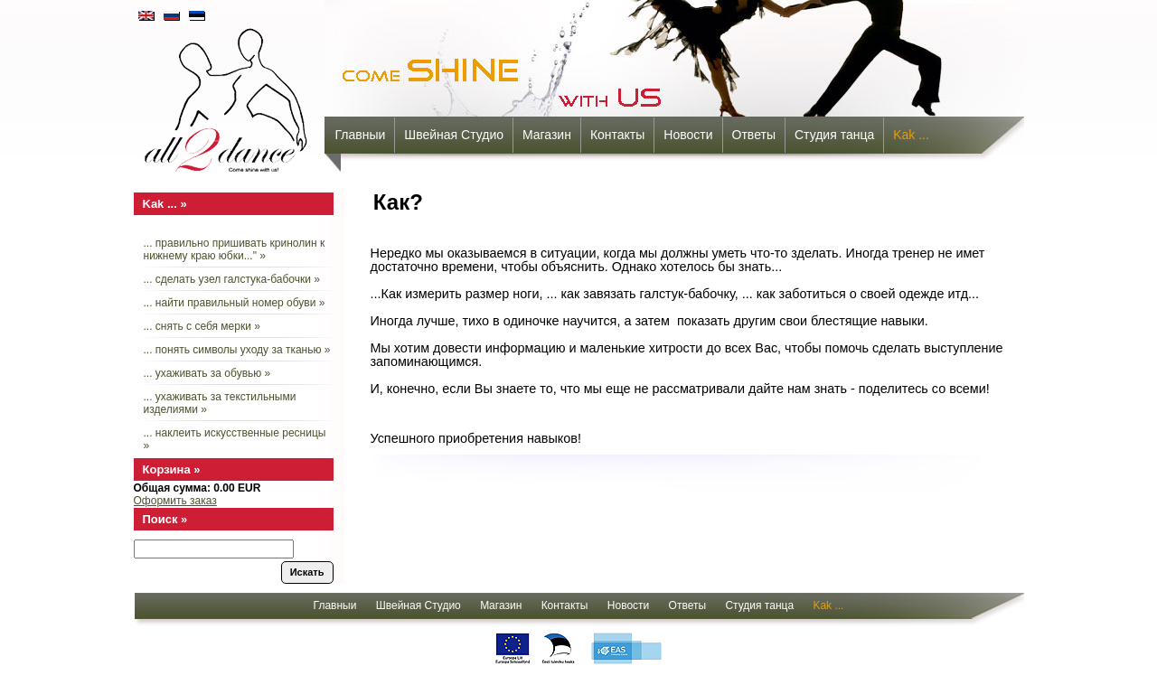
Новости (687, 134)
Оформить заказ (175, 500)
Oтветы (754, 134)
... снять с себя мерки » (202, 326)
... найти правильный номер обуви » (234, 302)
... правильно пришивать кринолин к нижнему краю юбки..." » (234, 249)
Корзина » (172, 469)
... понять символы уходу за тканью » (237, 349)
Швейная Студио (453, 134)
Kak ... (911, 134)
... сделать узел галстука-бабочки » (232, 279)
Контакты (617, 134)
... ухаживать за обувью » (207, 373)
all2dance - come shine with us (228, 95)
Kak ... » (165, 204)
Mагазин (546, 134)
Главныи (360, 134)
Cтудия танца (834, 134)
